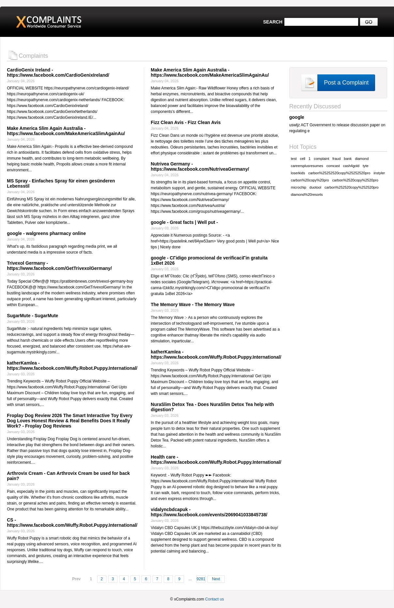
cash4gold (351, 166)
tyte (366, 166)
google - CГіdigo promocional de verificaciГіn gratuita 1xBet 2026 (209, 260)
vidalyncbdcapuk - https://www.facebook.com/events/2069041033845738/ (209, 512)
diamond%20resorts (307, 194)
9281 (201, 579)
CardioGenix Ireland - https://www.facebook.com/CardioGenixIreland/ (58, 72)
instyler (379, 173)
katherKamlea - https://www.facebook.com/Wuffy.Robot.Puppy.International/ (72, 365)
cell (303, 159)
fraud (336, 159)
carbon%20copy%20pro (310, 180)
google (296, 117)
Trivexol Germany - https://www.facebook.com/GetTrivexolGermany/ (59, 265)
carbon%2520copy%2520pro (355, 180)
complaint (321, 159)
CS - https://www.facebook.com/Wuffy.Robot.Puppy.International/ (72, 522)
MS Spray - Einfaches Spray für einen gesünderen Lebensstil (61, 183)
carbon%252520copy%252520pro (352, 187)
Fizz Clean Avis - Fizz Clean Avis (185, 122)
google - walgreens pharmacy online (46, 233)
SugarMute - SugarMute (32, 315)
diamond (362, 159)
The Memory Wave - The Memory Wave (193, 304)
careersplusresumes (307, 166)
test (294, 159)
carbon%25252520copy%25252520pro (339, 173)
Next (216, 579)
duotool (315, 187)
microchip (298, 187)
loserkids (298, 173)
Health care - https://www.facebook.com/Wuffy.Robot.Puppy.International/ (216, 459)
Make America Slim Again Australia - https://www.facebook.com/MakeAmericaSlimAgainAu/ (66, 131)
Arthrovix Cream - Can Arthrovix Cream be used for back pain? (68, 476)
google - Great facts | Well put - (184, 222)
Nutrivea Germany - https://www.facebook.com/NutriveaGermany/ (200, 166)
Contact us (214, 599)
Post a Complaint (346, 82)
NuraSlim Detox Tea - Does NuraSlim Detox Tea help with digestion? (212, 407)
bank (348, 159)
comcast (333, 166)
